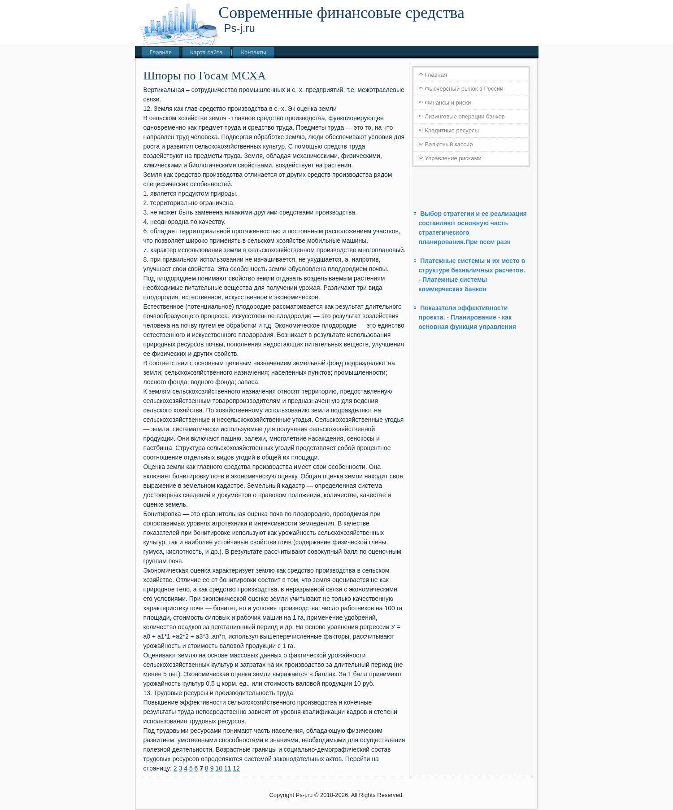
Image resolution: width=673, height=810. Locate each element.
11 (227, 768)
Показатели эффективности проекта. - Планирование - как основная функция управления (467, 317)
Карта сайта (206, 52)
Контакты (253, 52)
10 (218, 768)
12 (236, 768)
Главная (161, 52)
